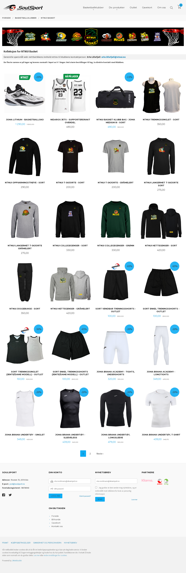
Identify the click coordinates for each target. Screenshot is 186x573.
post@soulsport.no (17, 484)
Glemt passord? (85, 496)
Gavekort (56, 523)
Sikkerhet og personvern (47, 543)
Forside (55, 516)
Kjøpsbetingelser (21, 543)
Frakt (5, 543)
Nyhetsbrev (70, 543)
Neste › (99, 453)
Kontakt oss (57, 526)
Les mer (134, 499)
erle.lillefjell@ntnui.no (113, 56)
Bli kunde (56, 519)
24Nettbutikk (17, 560)
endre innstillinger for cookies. (55, 555)
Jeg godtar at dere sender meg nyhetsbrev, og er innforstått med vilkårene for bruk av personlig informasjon (115, 490)
